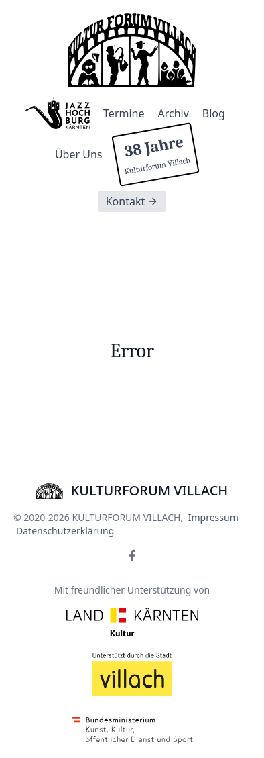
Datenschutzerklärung (65, 530)
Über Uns (79, 154)
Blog (213, 113)
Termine (123, 113)
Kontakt (132, 201)
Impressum (213, 517)
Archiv (173, 113)
